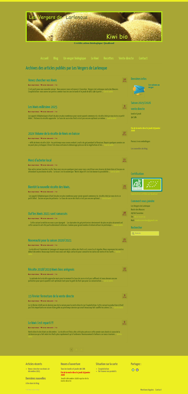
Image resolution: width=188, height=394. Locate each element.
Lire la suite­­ (108, 92)
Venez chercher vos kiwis (37, 369)
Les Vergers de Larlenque (35, 85)
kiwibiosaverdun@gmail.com (146, 220)
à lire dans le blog (32, 383)
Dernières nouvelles (50, 85)
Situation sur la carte (107, 364)
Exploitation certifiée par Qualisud (144, 194)
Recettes (109, 58)
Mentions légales (147, 390)
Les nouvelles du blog (139, 149)
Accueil (44, 58)
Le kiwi (95, 58)
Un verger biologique (74, 58)
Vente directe (126, 58)
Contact (143, 58)
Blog (55, 58)
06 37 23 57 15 (139, 217)
